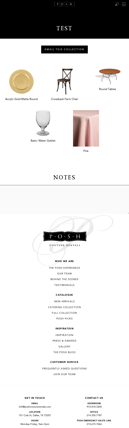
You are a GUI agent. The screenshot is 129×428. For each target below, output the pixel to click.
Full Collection (64, 313)
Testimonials (64, 285)
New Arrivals (64, 301)
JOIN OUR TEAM (64, 374)
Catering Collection (64, 307)
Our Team (64, 274)
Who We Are (64, 261)
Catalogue (64, 295)
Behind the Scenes (64, 279)
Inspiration (64, 328)
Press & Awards (64, 341)
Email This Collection (64, 49)
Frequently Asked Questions (64, 369)
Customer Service (64, 362)
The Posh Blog (64, 352)
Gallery (65, 347)
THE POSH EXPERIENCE (64, 268)
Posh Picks (64, 319)
